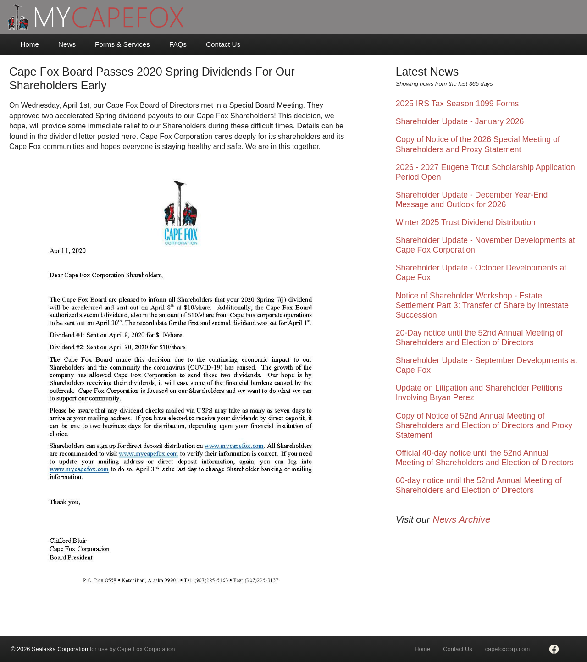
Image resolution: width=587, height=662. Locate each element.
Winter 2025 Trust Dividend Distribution (466, 222)
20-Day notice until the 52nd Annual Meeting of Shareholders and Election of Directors (479, 337)
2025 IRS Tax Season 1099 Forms (457, 103)
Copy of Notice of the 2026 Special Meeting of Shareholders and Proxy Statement (478, 144)
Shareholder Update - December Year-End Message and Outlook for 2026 (472, 199)
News (67, 44)
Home (29, 44)
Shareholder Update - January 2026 (460, 121)
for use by (93, 648)
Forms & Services (122, 44)
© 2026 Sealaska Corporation (49, 648)
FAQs (178, 44)
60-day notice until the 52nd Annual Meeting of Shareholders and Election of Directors (479, 485)
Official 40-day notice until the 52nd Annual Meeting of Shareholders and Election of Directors (485, 457)
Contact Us (223, 44)
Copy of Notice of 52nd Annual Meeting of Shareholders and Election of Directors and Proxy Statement (484, 425)
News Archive (461, 519)
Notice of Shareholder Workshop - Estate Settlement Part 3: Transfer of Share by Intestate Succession (482, 305)
